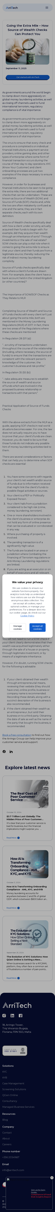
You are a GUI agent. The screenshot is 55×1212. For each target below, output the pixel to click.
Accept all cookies (37, 627)
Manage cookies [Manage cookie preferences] (17, 627)
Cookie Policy (27, 615)
